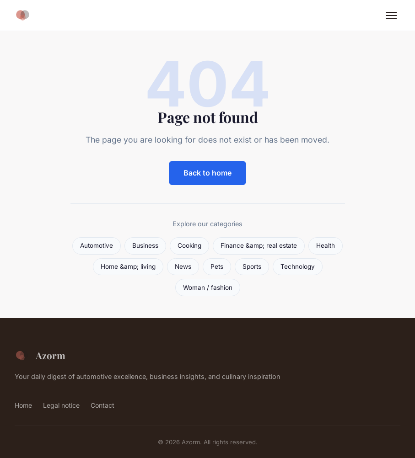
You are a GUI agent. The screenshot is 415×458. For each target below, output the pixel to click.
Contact (102, 405)
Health (325, 245)
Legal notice (61, 405)
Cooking (189, 245)
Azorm (40, 355)
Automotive (96, 245)
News (183, 266)
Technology (297, 266)
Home (23, 405)
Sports (252, 266)
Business (145, 245)
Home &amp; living (128, 266)
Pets (216, 266)
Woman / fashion (207, 287)
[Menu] (391, 15)
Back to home (207, 172)
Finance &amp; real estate (259, 245)
